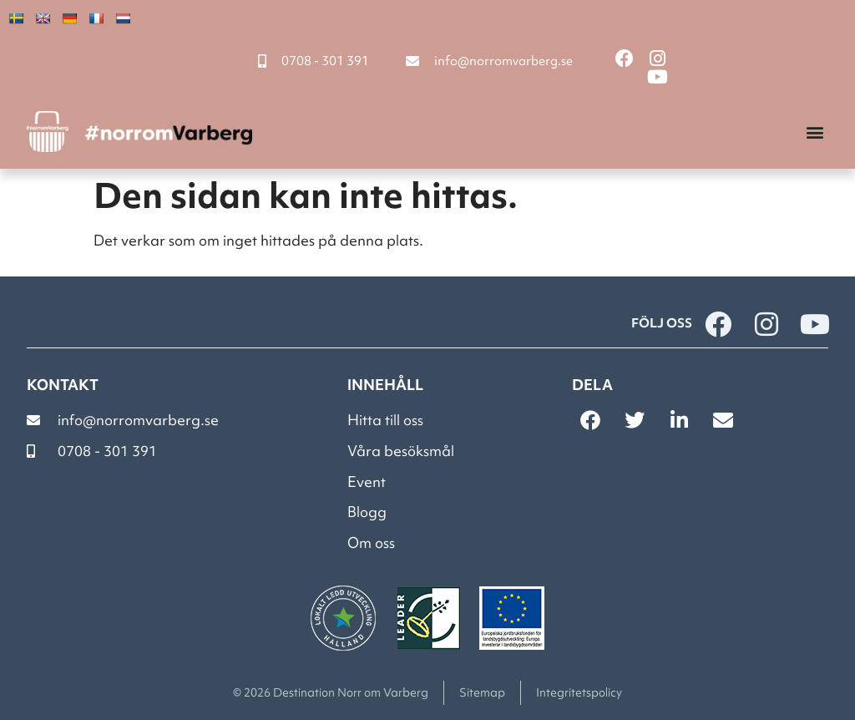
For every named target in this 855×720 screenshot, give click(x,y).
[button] (814, 131)
